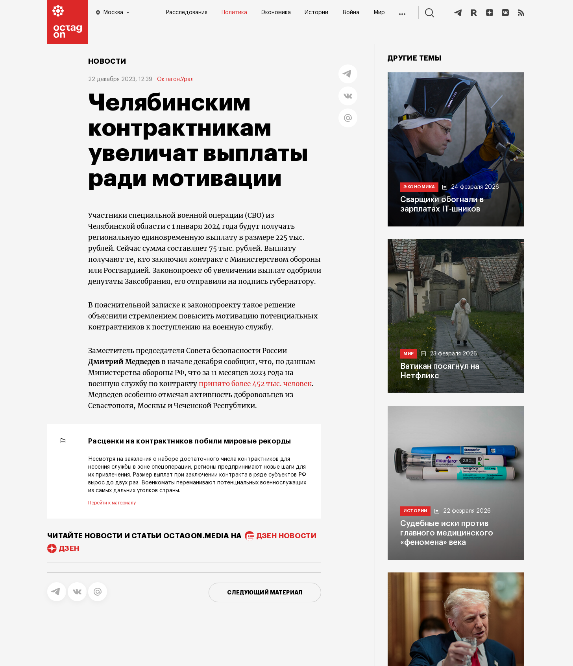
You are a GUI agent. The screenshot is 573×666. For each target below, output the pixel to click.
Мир (379, 12)
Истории (316, 12)
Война (350, 12)
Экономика (276, 12)
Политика (234, 12)
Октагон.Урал (175, 79)
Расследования (186, 12)
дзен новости (286, 535)
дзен (69, 548)
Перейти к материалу (112, 502)
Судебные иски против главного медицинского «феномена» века (446, 533)
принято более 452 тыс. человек (255, 383)
